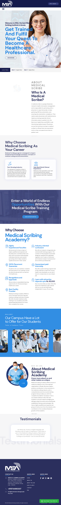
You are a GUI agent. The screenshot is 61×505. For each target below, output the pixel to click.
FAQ (28, 490)
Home (28, 478)
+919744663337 (14, 489)
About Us (29, 480)
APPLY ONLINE (53, 3)
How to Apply (30, 485)
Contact (29, 487)
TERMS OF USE (44, 502)
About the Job (31, 482)
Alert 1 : (14, 70)
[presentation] (6, 435)
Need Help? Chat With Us (49, 501)
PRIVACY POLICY (52, 502)
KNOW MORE (11, 57)
